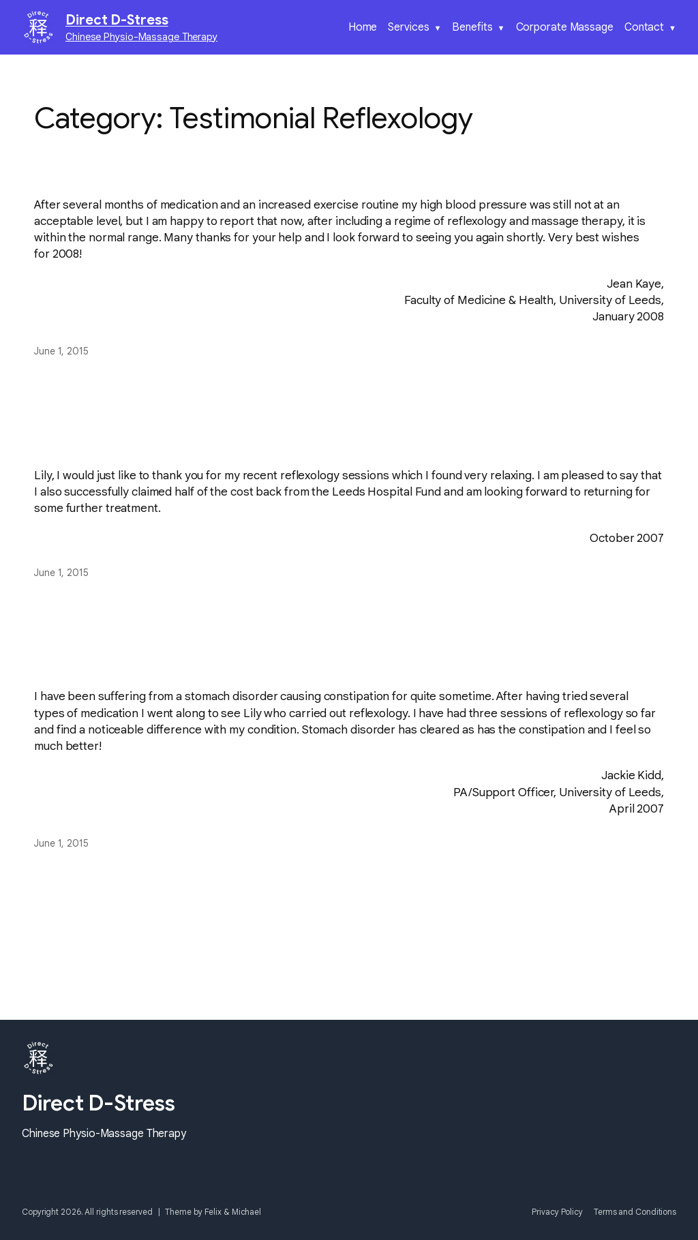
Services (408, 27)
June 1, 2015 (61, 351)
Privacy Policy (557, 1212)
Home (363, 27)
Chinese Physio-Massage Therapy (141, 37)
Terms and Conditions (635, 1212)
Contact (644, 27)
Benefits (472, 27)
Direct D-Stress (116, 20)
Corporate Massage (564, 27)
